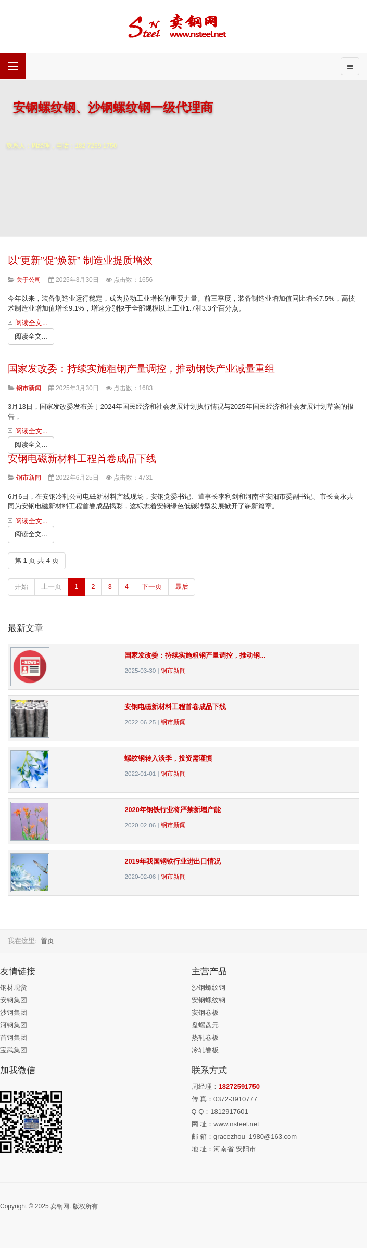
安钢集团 (13, 1000)
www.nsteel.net (236, 1124)
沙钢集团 (13, 1013)
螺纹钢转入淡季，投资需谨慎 (168, 758)
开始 (21, 586)
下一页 (152, 586)
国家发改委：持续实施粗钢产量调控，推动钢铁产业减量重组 (141, 368)
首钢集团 (13, 1037)
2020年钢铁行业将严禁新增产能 (172, 810)
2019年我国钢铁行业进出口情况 (172, 861)
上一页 (51, 586)
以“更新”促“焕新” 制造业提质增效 (80, 260)
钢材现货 (13, 988)
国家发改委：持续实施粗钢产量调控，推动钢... (194, 655)
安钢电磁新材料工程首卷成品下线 (82, 458)
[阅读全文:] (31, 336)
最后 (181, 586)
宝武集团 (13, 1050)
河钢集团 (13, 1025)
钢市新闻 (173, 670)
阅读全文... (31, 323)
